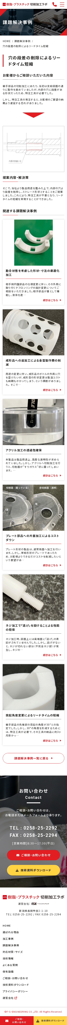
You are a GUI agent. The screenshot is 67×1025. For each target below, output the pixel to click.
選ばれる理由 (11, 932)
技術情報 (8, 958)
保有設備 (8, 971)
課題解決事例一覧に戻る (31, 758)
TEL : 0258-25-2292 (34, 828)
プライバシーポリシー (15, 991)
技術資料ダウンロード (33, 870)
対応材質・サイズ (13, 952)
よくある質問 (10, 965)
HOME (7, 925)
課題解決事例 (11, 945)
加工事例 (8, 938)
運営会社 (10, 998)
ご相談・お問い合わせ (33, 855)
